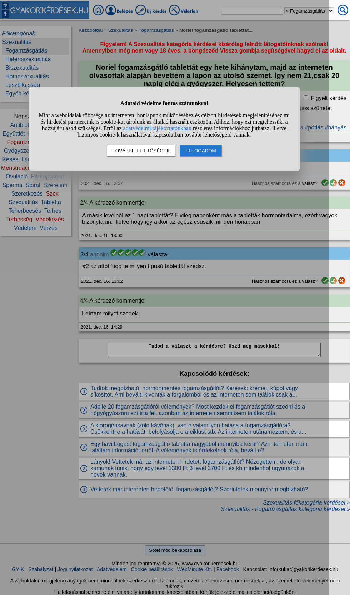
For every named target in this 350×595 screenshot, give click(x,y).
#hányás (336, 127)
